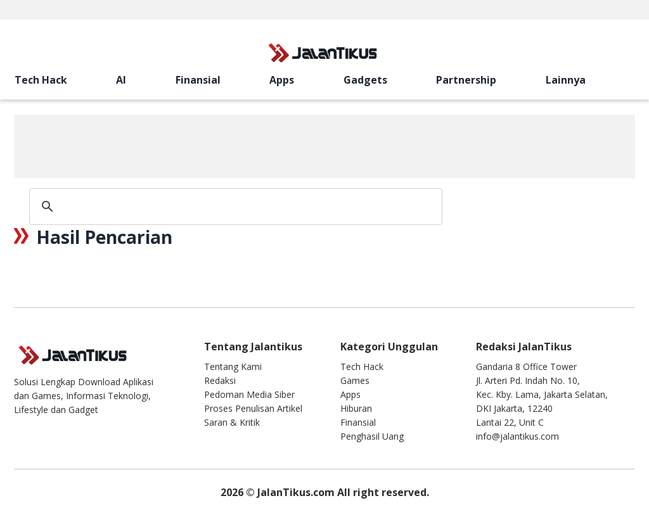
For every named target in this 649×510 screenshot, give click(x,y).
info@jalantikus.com (517, 436)
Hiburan (356, 408)
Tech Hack (27, 79)
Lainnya (235, 79)
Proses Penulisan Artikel (253, 408)
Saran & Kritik (232, 422)
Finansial (86, 79)
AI (63, 79)
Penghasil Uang (372, 436)
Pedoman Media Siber (249, 394)
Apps (117, 79)
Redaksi (220, 380)
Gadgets (145, 79)
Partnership (191, 79)
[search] (441, 79)
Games (354, 380)
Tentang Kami (233, 366)
